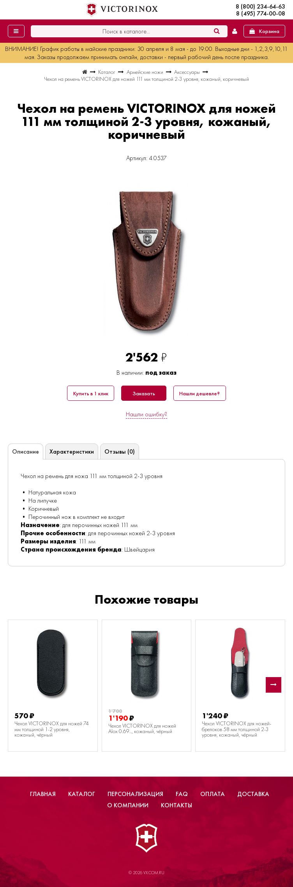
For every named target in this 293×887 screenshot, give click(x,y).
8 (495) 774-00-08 (260, 13)
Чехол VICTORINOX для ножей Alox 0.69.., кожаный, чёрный (142, 728)
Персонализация (135, 794)
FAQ (182, 794)
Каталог (81, 794)
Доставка (253, 794)
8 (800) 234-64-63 (260, 6)
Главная (43, 794)
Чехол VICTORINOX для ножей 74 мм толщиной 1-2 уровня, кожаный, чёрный (51, 729)
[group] (146, 259)
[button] (273, 685)
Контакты (176, 805)
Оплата (212, 794)
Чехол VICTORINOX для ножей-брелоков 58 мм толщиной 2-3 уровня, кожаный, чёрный (236, 729)
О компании (127, 805)
